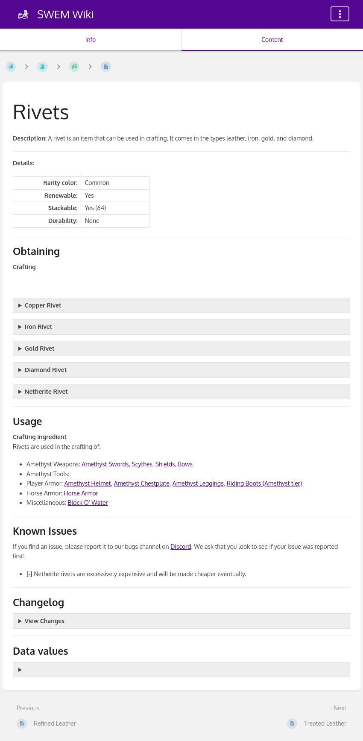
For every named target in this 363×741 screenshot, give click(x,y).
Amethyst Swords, (106, 464)
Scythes (142, 464)
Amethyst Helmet (87, 483)
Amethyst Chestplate (142, 483)
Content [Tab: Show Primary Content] (272, 39)
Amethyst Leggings (198, 483)
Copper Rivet (43, 305)
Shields (165, 464)
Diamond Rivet (46, 369)
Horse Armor (81, 493)
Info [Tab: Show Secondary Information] (90, 39)
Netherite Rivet (46, 391)
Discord (180, 546)
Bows (185, 464)
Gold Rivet (40, 348)
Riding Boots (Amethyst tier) (264, 483)
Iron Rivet (38, 326)
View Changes (44, 620)
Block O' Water (88, 502)
